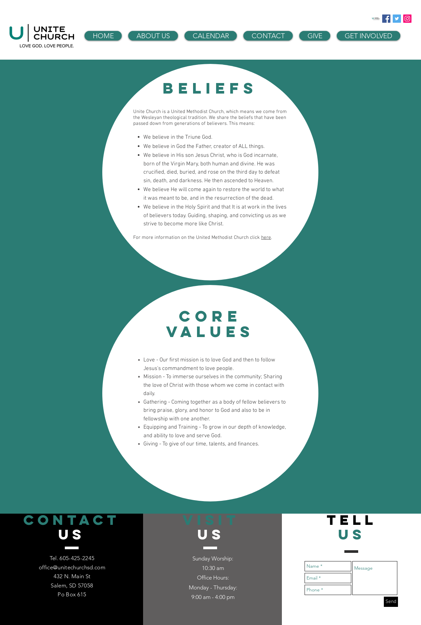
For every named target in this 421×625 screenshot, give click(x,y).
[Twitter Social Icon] (397, 18)
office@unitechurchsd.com (72, 567)
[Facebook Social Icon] (386, 18)
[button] (153, 36)
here (266, 238)
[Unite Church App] (376, 18)
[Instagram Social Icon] (407, 18)
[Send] (391, 602)
